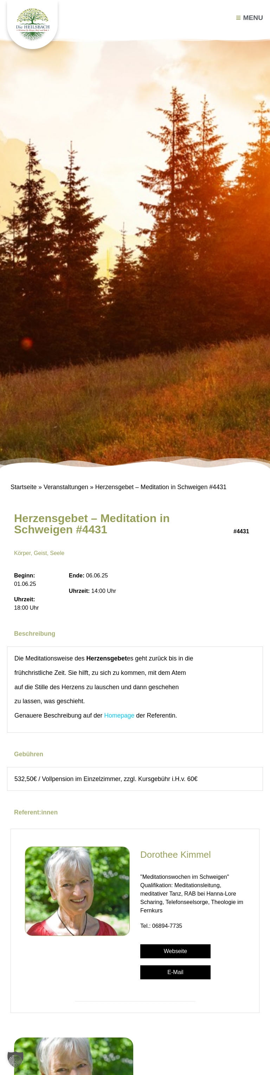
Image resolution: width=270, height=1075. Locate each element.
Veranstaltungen (66, 487)
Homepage (119, 715)
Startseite (24, 487)
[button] (15, 1059)
